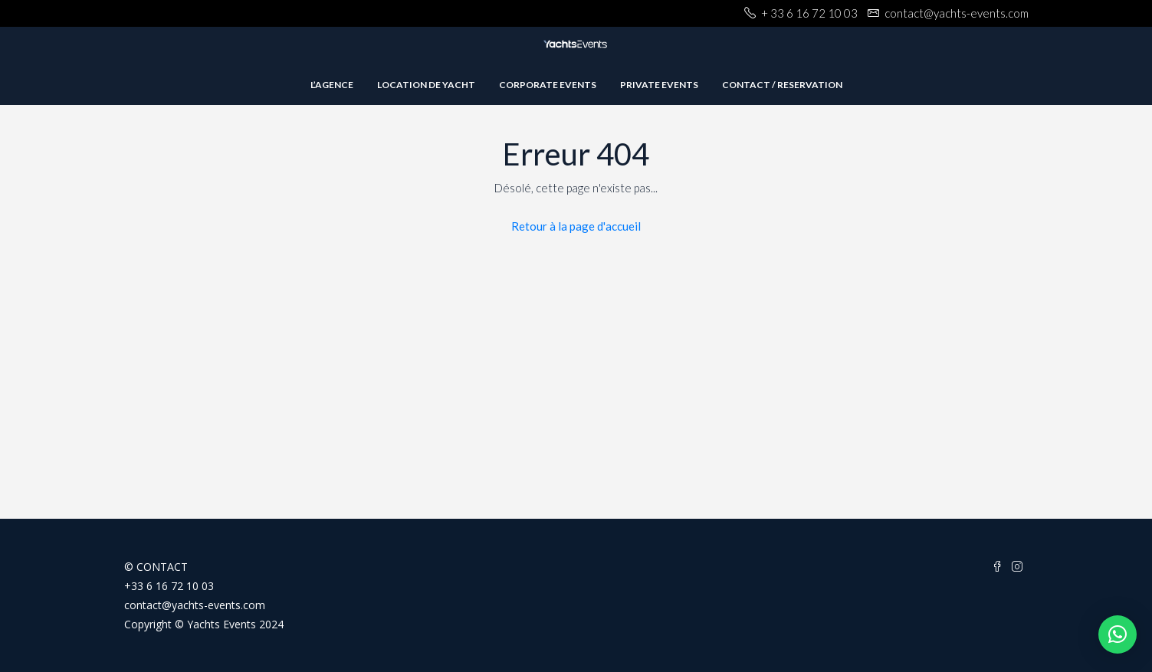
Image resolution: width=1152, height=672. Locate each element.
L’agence (331, 84)
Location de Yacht (426, 84)
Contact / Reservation (782, 84)
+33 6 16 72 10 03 (169, 586)
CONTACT (162, 566)
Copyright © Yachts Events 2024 (204, 624)
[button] (1117, 634)
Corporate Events (547, 84)
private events (659, 84)
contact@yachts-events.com (194, 605)
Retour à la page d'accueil (576, 226)
